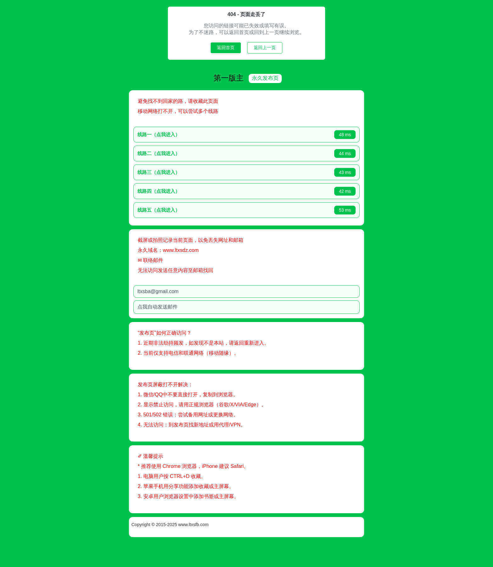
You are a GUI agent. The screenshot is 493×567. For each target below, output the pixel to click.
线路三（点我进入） (180, 171)
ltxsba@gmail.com (180, 290)
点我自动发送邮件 (179, 306)
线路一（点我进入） (180, 133)
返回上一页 (265, 47)
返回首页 (226, 47)
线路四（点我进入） (180, 190)
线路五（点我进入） (180, 209)
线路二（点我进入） (180, 152)
